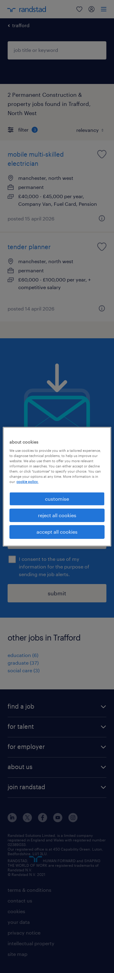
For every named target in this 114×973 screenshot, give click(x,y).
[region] (57, 486)
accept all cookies (57, 532)
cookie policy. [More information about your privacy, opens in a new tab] (27, 482)
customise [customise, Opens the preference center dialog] (57, 498)
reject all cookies (57, 515)
